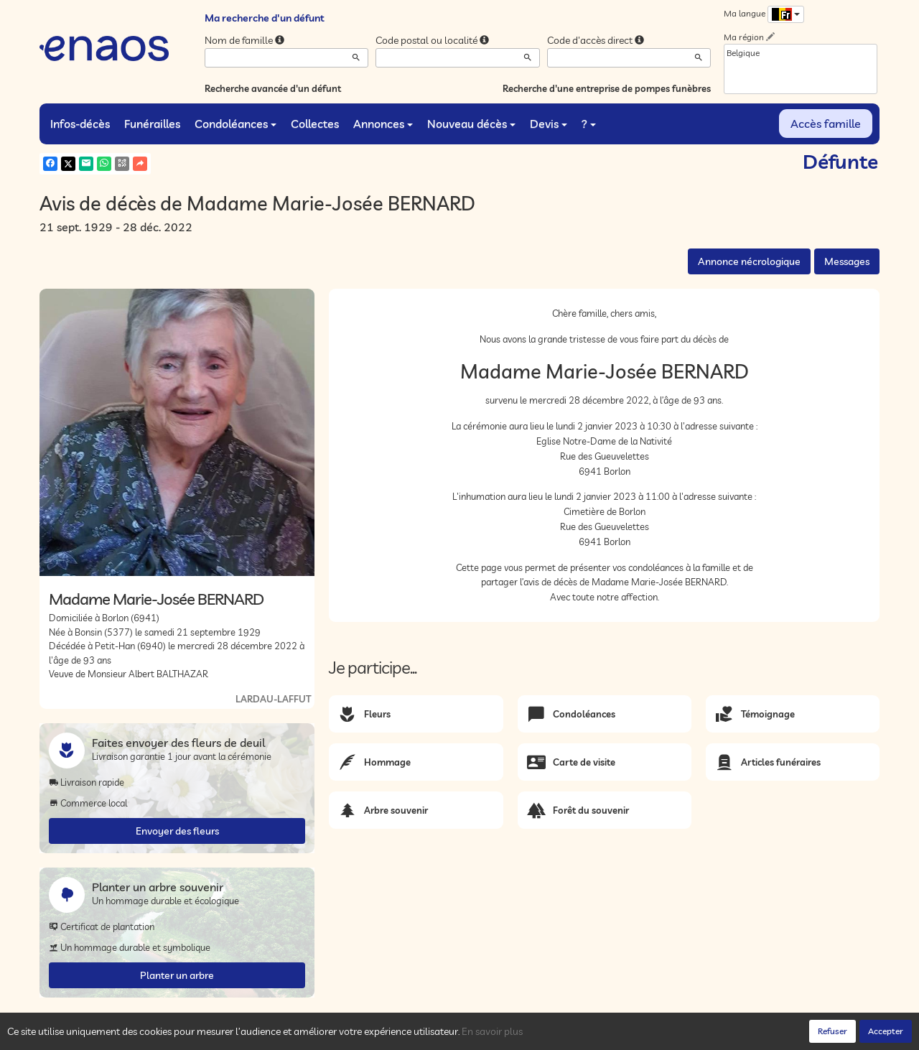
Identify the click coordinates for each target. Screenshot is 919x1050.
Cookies (237, 1035)
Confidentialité (183, 1035)
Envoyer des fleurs (177, 830)
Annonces (383, 123)
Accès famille (825, 123)
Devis (548, 123)
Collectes (315, 123)
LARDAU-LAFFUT (273, 699)
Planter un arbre (177, 975)
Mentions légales (296, 1035)
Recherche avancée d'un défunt (273, 88)
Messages (846, 261)
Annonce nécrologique (749, 261)
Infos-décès (80, 123)
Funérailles (152, 123)
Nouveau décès (471, 123)
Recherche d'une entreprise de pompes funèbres (607, 88)
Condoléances (235, 123)
